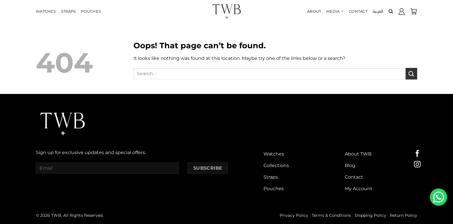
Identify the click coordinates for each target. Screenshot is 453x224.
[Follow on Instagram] (417, 165)
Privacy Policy (294, 215)
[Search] (391, 11)
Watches (46, 11)
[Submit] (411, 73)
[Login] (401, 11)
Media (335, 11)
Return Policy (403, 215)
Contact (358, 11)
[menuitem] (378, 11)
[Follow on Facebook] (417, 154)
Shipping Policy (370, 215)
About (314, 11)
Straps (68, 11)
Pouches (91, 11)
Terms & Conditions (331, 215)
